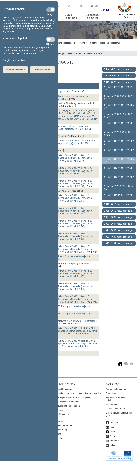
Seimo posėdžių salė (65, 43)
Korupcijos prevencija (63, 408)
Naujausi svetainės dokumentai (68, 404)
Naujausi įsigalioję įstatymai (66, 400)
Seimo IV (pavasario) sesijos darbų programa (99, 43)
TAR (69, 5)
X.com (112, 430)
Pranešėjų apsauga (62, 413)
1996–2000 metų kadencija (118, 230)
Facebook (113, 421)
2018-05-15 (79, 53)
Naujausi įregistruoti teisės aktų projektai (72, 396)
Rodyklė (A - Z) (60, 428)
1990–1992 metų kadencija (118, 243)
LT (92, 5)
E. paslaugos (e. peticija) (93, 16)
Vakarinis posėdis (95, 53)
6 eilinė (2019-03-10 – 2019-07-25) (119, 142)
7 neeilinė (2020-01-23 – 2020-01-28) (119, 115)
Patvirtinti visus (42, 69)
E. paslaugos (112, 392)
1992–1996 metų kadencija (118, 237)
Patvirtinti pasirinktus (15, 69)
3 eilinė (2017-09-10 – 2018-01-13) (119, 169)
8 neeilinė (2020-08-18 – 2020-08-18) (119, 97)
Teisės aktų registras (63, 387)
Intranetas (58, 436)
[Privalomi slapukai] (50, 9)
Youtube (113, 435)
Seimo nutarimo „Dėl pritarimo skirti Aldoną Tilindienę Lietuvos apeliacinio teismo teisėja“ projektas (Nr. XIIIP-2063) (59, 105)
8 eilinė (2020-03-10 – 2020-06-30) (119, 106)
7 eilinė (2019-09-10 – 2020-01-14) (119, 124)
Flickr (111, 425)
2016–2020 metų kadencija (118, 82)
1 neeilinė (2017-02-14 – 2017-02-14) (119, 187)
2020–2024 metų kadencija (118, 75)
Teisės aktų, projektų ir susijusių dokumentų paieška (77, 392)
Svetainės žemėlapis (63, 424)
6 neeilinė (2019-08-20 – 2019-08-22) (119, 133)
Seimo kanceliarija (71, 16)
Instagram (114, 439)
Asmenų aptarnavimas (116, 387)
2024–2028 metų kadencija (118, 69)
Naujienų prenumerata (116, 407)
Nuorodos (58, 420)
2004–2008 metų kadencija (118, 217)
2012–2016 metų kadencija (118, 204)
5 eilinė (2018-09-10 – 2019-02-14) (119, 151)
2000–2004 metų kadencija (118, 223)
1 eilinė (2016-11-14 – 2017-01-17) (119, 196)
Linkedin (113, 444)
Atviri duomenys (113, 403)
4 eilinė (69, 53)
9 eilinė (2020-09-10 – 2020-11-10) (119, 88)
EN (96, 5)
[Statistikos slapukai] (50, 39)
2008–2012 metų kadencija (118, 210)
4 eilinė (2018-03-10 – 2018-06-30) (119, 160)
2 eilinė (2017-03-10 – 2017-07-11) (119, 178)
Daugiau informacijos (14, 60)
